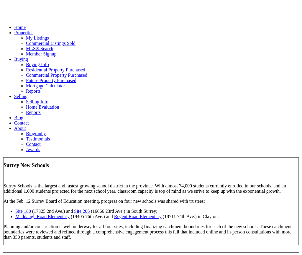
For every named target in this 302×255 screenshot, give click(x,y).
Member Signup (41, 53)
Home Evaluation (42, 106)
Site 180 (23, 211)
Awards (33, 149)
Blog (18, 117)
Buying (21, 59)
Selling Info (37, 101)
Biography (36, 133)
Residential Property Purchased (55, 69)
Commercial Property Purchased (56, 75)
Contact (21, 122)
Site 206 (82, 211)
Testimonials (38, 138)
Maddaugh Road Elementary (42, 216)
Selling (20, 96)
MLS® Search (39, 48)
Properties (23, 32)
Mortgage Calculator (45, 85)
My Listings (37, 37)
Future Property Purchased (51, 80)
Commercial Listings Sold (51, 43)
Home (20, 27)
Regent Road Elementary (138, 216)
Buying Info (37, 64)
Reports (33, 91)
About (20, 128)
